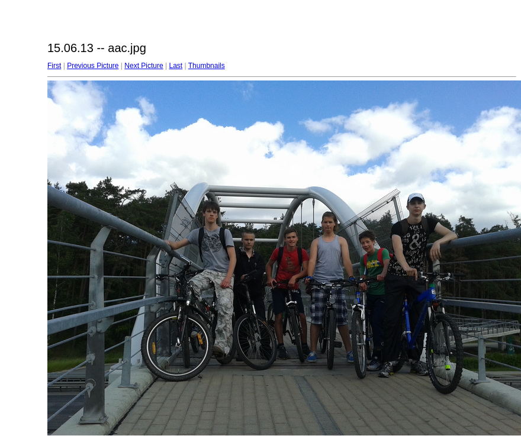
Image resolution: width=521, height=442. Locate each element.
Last (175, 66)
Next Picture (143, 66)
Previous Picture (92, 66)
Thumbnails (206, 66)
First (54, 66)
